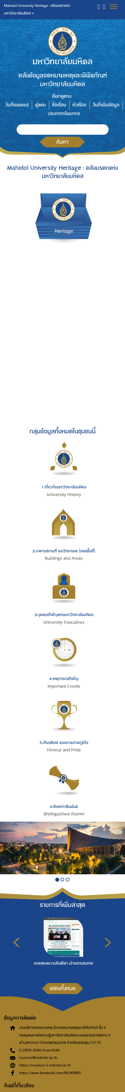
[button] (98, 6)
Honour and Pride (64, 750)
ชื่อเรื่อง (59, 105)
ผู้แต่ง (40, 105)
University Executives (63, 622)
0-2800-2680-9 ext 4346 (39, 1050)
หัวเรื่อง (79, 105)
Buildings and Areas (64, 558)
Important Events (64, 686)
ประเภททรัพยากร (64, 114)
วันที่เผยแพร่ (17, 105)
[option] (62, 945)
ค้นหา (62, 142)
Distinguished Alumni (64, 814)
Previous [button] (16, 942)
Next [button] (107, 942)
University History (64, 494)
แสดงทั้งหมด (63, 988)
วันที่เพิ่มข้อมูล (106, 105)
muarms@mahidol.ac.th (38, 1057)
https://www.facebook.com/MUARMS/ (50, 1073)
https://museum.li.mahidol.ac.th (45, 1065)
